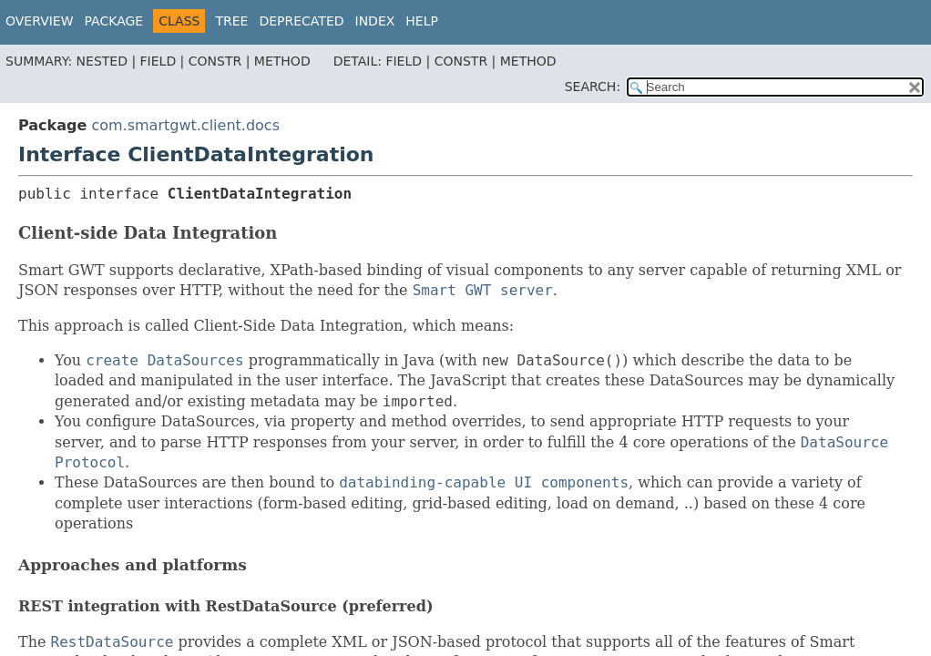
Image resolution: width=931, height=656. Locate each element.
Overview (39, 21)
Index (375, 21)
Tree (231, 21)
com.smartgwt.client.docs (185, 125)
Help (421, 21)
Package (114, 21)
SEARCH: (592, 86)
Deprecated (301, 21)
